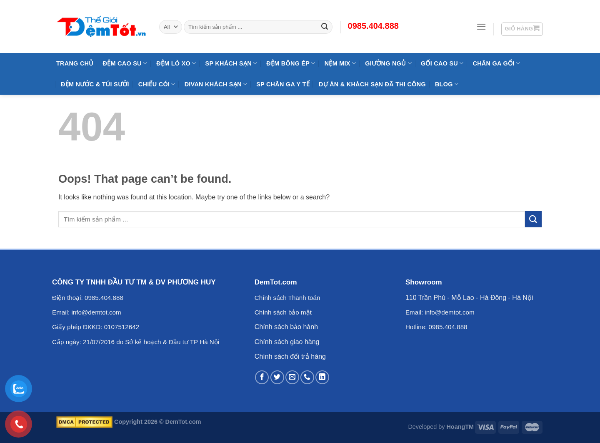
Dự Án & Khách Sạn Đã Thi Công (372, 84)
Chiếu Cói (156, 84)
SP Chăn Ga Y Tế (283, 84)
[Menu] (481, 26)
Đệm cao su (125, 63)
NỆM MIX (340, 63)
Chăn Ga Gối (496, 63)
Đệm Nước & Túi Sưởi (95, 84)
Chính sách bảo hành (286, 326)
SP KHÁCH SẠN (231, 63)
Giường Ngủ (388, 63)
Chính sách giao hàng (287, 341)
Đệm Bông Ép (290, 63)
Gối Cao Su (442, 63)
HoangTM (460, 426)
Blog (446, 84)
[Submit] (533, 219)
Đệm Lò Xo (176, 63)
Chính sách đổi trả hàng (290, 356)
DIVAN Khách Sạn (216, 84)
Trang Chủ (75, 63)
